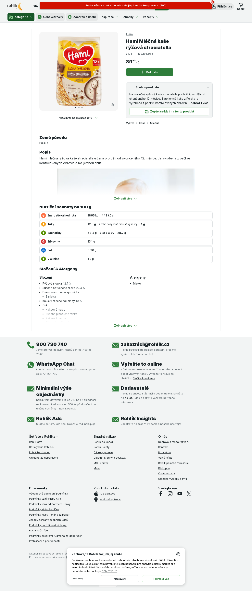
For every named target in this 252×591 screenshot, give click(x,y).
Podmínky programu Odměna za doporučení (56, 535)
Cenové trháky (50, 17)
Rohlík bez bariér (39, 452)
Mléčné (154, 123)
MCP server (101, 463)
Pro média (164, 452)
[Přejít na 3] (82, 107)
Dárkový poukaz (103, 452)
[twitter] (189, 493)
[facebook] (160, 493)
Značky (130, 17)
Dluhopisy (164, 468)
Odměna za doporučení (43, 457)
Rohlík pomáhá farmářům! (173, 463)
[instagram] (170, 493)
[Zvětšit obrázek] (112, 105)
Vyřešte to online (141, 364)
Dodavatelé (135, 388)
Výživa (130, 123)
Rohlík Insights (138, 418)
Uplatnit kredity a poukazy (110, 457)
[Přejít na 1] (75, 107)
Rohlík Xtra (35, 441)
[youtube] (179, 493)
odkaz (128, 397)
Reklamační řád (38, 530)
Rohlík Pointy (101, 447)
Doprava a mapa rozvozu (173, 441)
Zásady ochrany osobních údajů (49, 519)
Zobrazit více (199, 103)
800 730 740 (51, 344)
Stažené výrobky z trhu (172, 478)
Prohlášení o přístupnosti (44, 540)
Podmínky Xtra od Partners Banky (49, 504)
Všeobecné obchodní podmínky (48, 493)
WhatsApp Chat (55, 364)
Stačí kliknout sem (144, 378)
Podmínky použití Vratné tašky (48, 525)
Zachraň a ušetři (82, 17)
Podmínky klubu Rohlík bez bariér (49, 514)
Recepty (151, 17)
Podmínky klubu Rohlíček (44, 509)
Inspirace (110, 17)
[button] (222, 6)
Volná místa (165, 457)
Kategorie (21, 17)
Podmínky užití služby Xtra (45, 498)
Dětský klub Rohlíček (41, 447)
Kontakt (163, 447)
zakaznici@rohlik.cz (145, 344)
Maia (97, 468)
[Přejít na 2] (79, 107)
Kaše (142, 123)
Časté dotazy (166, 473)
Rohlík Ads (49, 418)
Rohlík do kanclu (104, 441)
